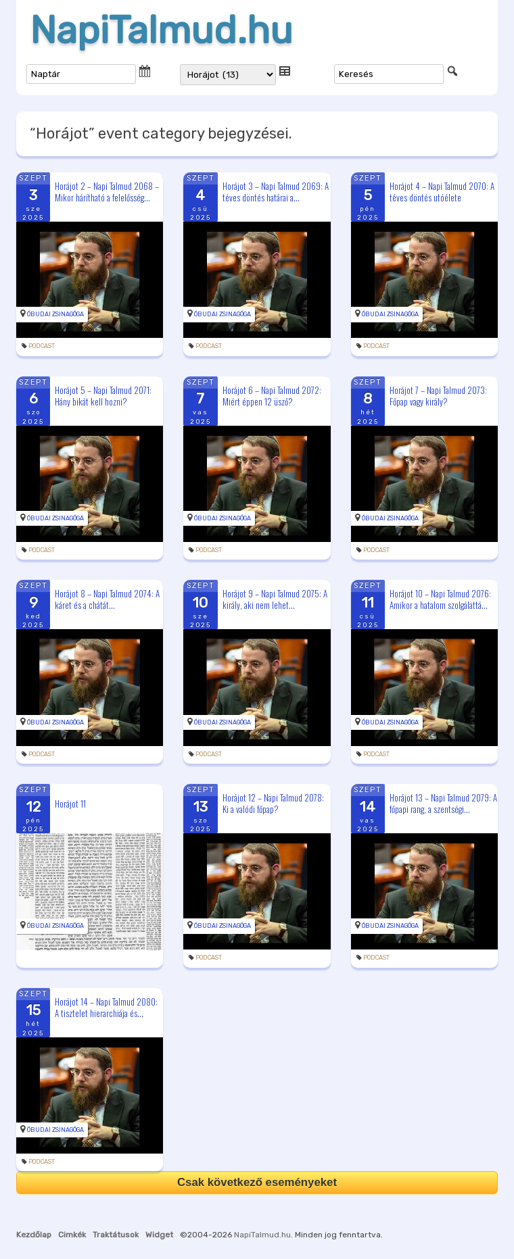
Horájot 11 (70, 803)
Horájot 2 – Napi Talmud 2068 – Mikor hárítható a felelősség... (107, 191)
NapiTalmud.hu (161, 30)
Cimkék (72, 1234)
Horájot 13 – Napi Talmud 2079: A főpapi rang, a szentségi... (443, 803)
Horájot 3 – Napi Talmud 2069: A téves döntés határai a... (276, 191)
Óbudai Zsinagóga (55, 314)
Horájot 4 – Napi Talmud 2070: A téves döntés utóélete (442, 191)
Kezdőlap (33, 1234)
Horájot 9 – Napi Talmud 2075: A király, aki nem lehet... (275, 599)
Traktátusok (116, 1234)
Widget (159, 1234)
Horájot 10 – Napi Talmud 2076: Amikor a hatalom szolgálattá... (440, 599)
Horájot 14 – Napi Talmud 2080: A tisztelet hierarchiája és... (106, 1007)
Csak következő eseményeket (257, 1182)
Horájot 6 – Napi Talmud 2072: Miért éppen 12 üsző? (272, 395)
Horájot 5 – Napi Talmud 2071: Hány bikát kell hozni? (103, 395)
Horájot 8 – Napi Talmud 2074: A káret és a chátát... (107, 599)
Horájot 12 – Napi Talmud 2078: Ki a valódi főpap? (273, 803)
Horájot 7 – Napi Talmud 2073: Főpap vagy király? (438, 395)
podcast (41, 346)
